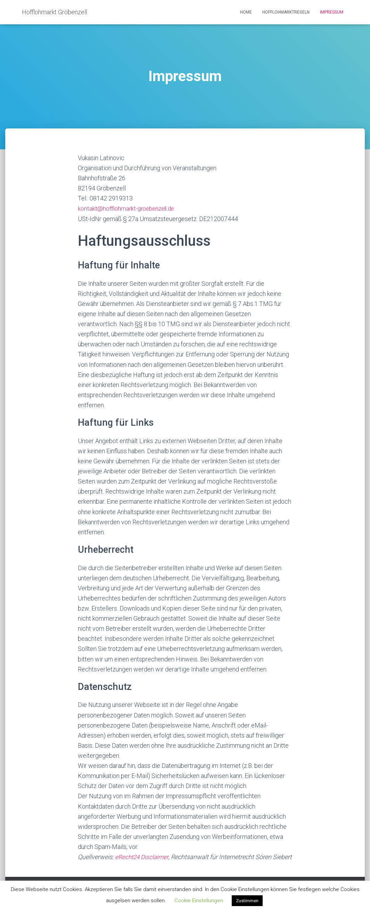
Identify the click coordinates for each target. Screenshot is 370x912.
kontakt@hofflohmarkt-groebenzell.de (128, 208)
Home (246, 12)
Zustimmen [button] (247, 900)
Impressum (331, 12)
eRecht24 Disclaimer (143, 856)
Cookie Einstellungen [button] (198, 900)
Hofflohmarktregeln (286, 12)
